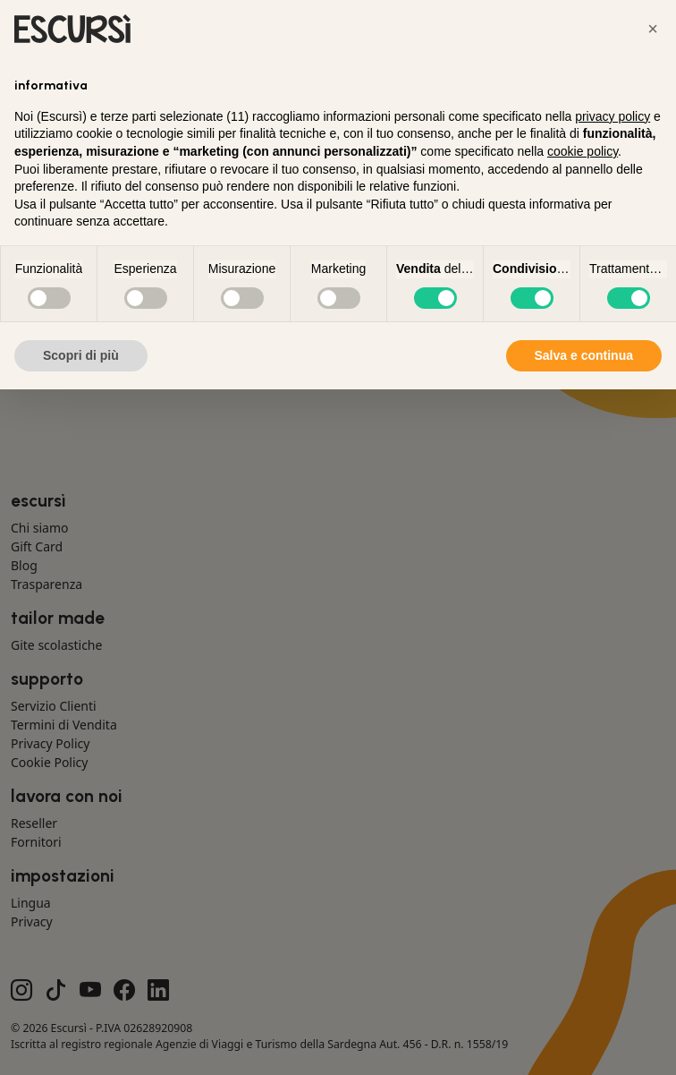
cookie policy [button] (582, 151)
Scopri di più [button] (81, 355)
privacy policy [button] (612, 116)
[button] (652, 28)
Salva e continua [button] (584, 355)
